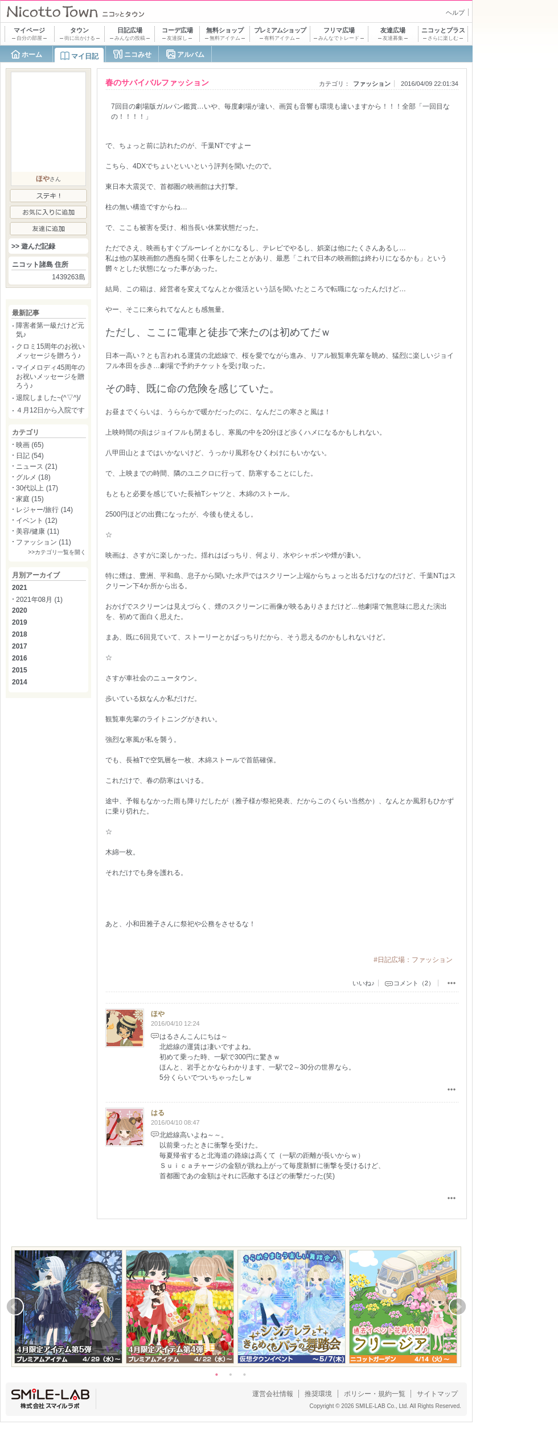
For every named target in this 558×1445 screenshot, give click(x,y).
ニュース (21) (37, 466)
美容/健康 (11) (37, 531)
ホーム (32, 55)
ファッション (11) (43, 542)
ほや (158, 1014)
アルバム (190, 55)
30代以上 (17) (37, 488)
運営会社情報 (272, 1394)
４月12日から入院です (50, 410)
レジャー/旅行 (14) (44, 510)
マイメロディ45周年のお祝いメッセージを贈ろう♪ (50, 376)
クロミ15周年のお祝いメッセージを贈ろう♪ (50, 351)
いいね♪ (363, 983)
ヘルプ (455, 12)
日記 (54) (30, 456)
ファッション (372, 83)
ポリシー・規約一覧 (374, 1394)
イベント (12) (37, 521)
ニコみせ (137, 55)
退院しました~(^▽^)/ (48, 398)
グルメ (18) (33, 477)
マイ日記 (85, 56)
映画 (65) (30, 445)
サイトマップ (437, 1394)
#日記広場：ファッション (413, 960)
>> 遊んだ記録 (33, 246)
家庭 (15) (30, 499)
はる (158, 1113)
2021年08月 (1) (39, 600)
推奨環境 (318, 1394)
